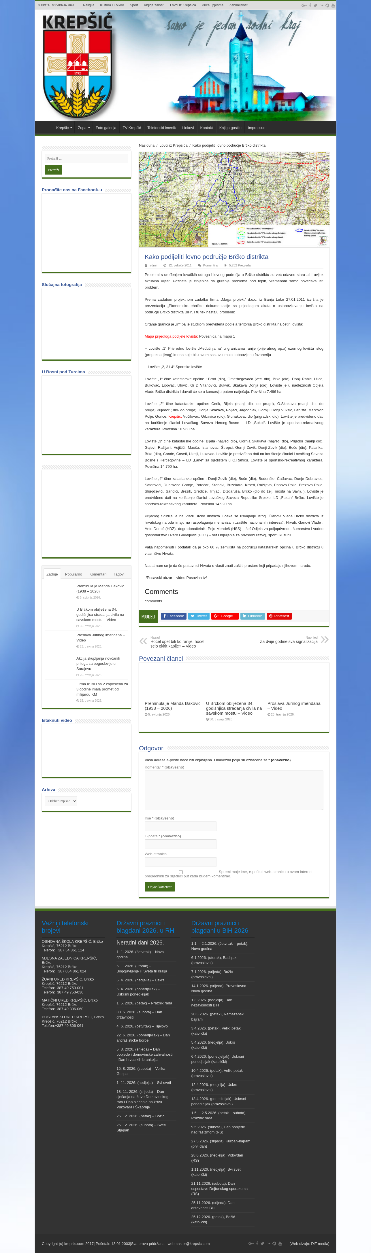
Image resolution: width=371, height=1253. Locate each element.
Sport (134, 5)
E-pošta (163, 836)
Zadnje (52, 574)
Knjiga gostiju (230, 128)
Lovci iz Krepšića (183, 5)
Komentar (164, 767)
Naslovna (147, 145)
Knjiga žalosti (154, 5)
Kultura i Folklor (112, 5)
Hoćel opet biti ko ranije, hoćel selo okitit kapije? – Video (180, 642)
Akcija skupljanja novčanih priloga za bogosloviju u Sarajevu (98, 663)
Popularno (73, 574)
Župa (82, 128)
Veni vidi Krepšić (45, 127)
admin (154, 265)
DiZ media (319, 1243)
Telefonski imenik (161, 128)
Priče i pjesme (212, 5)
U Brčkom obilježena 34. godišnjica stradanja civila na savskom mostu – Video (234, 708)
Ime (159, 818)
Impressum (257, 128)
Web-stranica (156, 854)
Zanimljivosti (238, 5)
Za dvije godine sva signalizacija (288, 640)
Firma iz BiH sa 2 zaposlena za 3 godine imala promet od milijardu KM (102, 689)
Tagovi (119, 574)
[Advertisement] (88, 513)
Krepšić (62, 128)
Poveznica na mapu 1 (217, 336)
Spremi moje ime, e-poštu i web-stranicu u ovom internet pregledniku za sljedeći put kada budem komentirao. (228, 874)
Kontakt (206, 128)
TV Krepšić (132, 128)
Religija (88, 5)
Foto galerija (106, 128)
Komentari (97, 574)
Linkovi (188, 128)
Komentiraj (211, 265)
